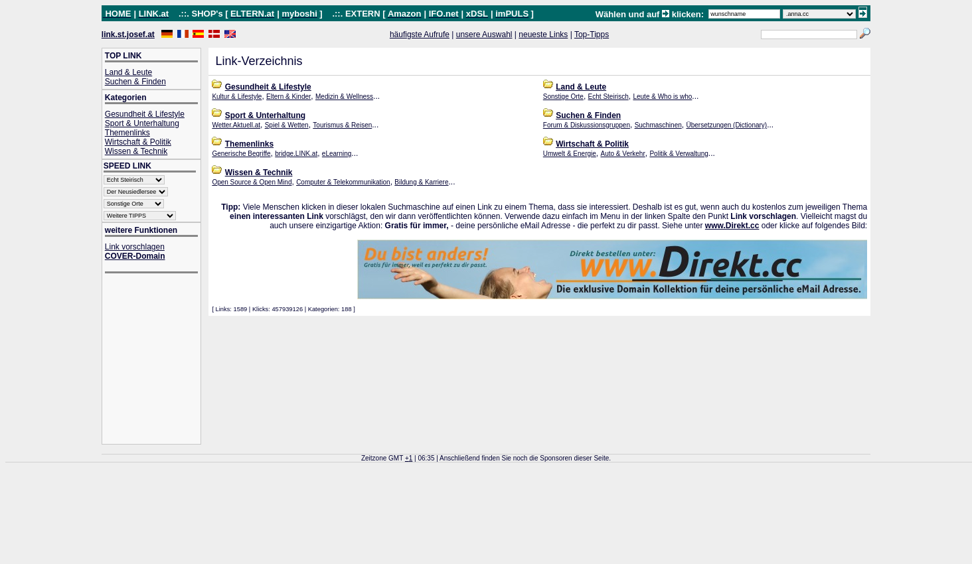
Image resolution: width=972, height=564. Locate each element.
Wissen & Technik (136, 151)
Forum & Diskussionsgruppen (586, 125)
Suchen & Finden (135, 81)
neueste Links (543, 34)
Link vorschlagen (135, 246)
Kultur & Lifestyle (237, 96)
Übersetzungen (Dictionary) (726, 125)
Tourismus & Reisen (342, 125)
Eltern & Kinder (288, 96)
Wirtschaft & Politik (138, 142)
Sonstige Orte (563, 96)
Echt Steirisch (608, 96)
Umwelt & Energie (569, 153)
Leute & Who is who (662, 96)
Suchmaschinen (658, 125)
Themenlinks (127, 132)
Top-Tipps (591, 34)
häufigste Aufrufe (419, 34)
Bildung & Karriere (421, 182)
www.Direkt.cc (732, 225)
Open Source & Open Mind (251, 182)
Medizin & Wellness (344, 96)
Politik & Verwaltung (678, 153)
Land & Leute (128, 72)
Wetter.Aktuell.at (236, 125)
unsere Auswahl (484, 34)
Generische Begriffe (241, 153)
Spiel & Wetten (287, 125)
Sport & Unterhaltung (142, 123)
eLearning (336, 153)
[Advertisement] (158, 360)
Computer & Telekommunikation (343, 182)
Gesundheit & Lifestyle (145, 114)
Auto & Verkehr (622, 153)
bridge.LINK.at (296, 153)
